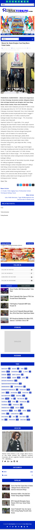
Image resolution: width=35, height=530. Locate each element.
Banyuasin (4, 369)
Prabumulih (5, 411)
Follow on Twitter (18, 270)
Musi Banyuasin (6, 396)
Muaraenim (14, 393)
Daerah (4, 372)
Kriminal (10, 51)
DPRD (22, 369)
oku (14, 417)
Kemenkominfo (6, 387)
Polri (18, 51)
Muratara (25, 393)
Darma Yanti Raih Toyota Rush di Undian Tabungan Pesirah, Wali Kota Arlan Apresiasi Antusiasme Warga (22, 489)
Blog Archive (26, 287)
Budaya (14, 369)
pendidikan (12, 420)
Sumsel (4, 414)
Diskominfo (15, 372)
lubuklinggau (15, 414)
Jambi (23, 378)
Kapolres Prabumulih (8, 381)
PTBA (13, 402)
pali (3, 420)
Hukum (14, 378)
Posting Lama (30, 244)
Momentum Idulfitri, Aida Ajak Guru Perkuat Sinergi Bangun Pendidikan (20, 495)
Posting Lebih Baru (6, 244)
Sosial (24, 411)
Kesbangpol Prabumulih (8, 390)
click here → (8, 460)
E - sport (25, 372)
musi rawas (5, 417)
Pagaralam (23, 402)
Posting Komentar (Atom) (15, 246)
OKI (12, 399)
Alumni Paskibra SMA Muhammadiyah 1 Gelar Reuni (22, 291)
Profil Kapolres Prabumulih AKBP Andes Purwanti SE (20, 306)
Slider (5, 476)
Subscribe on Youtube (18, 278)
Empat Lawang (16, 375)
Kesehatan (23, 390)
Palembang (5, 405)
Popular (9, 287)
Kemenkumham (18, 387)
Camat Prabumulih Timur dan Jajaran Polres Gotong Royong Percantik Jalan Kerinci (21, 512)
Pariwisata (16, 405)
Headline (4, 378)
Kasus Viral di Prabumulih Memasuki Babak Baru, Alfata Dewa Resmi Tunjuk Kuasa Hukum (22, 313)
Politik (17, 408)
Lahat (3, 393)
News (14, 51)
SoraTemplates (12, 525)
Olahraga (4, 402)
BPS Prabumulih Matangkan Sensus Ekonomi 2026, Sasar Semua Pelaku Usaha (20, 504)
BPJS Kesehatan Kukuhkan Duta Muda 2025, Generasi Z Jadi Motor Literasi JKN (21, 320)
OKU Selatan (20, 399)
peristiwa (23, 420)
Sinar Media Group (27, 525)
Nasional (18, 396)
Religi (15, 411)
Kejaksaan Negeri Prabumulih (10, 384)
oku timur (23, 417)
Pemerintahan (6, 408)
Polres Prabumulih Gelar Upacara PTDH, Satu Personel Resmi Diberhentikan (22, 298)
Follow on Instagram (18, 281)
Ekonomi (4, 375)
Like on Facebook (18, 274)
